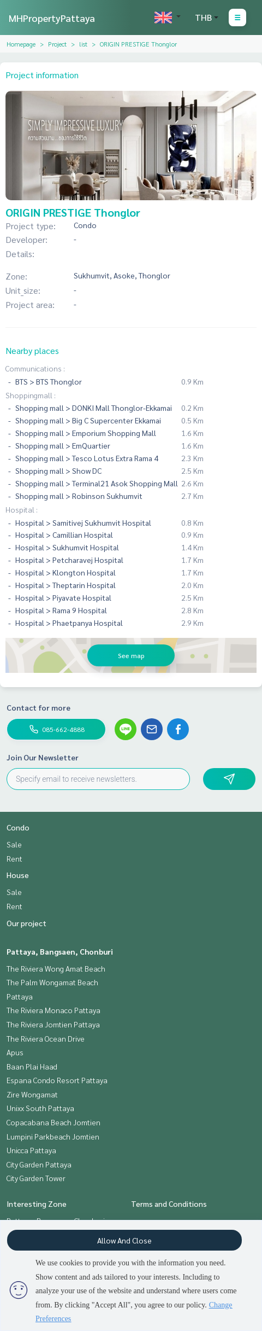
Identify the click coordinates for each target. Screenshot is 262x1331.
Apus (15, 1052)
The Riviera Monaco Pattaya (53, 1010)
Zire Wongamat (32, 1094)
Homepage (21, 43)
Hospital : (21, 509)
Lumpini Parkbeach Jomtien (53, 1136)
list (83, 43)
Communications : (35, 368)
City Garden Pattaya (39, 1164)
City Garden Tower (36, 1178)
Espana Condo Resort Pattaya (57, 1080)
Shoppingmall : (30, 395)
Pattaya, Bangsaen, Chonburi (60, 951)
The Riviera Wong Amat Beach (56, 968)
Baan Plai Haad (32, 1066)
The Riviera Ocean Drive (46, 1038)
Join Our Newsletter (43, 757)
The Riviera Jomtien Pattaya (53, 1024)
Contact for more (38, 707)
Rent (14, 858)
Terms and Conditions (169, 1203)
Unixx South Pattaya (40, 1108)
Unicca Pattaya (31, 1150)
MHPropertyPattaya (52, 17)
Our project (26, 923)
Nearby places (32, 350)
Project (57, 43)
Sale (14, 844)
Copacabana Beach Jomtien (53, 1122)
